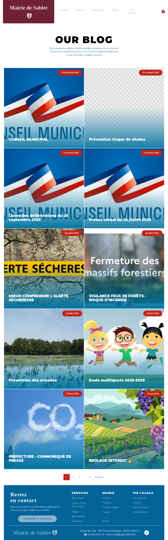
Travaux (106, 512)
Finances (107, 503)
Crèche (75, 503)
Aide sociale (78, 498)
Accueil (64, 10)
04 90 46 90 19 (94, 534)
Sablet (80, 10)
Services (98, 10)
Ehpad (75, 512)
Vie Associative (140, 507)
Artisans (137, 503)
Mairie (115, 10)
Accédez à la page (37, 518)
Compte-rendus (110, 507)
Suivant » (99, 477)
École (83, 503)
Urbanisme (77, 521)
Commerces (139, 498)
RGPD (105, 521)
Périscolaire (77, 506)
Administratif (78, 516)
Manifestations (140, 512)
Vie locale (131, 11)
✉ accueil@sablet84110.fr (121, 534)
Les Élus (106, 498)
